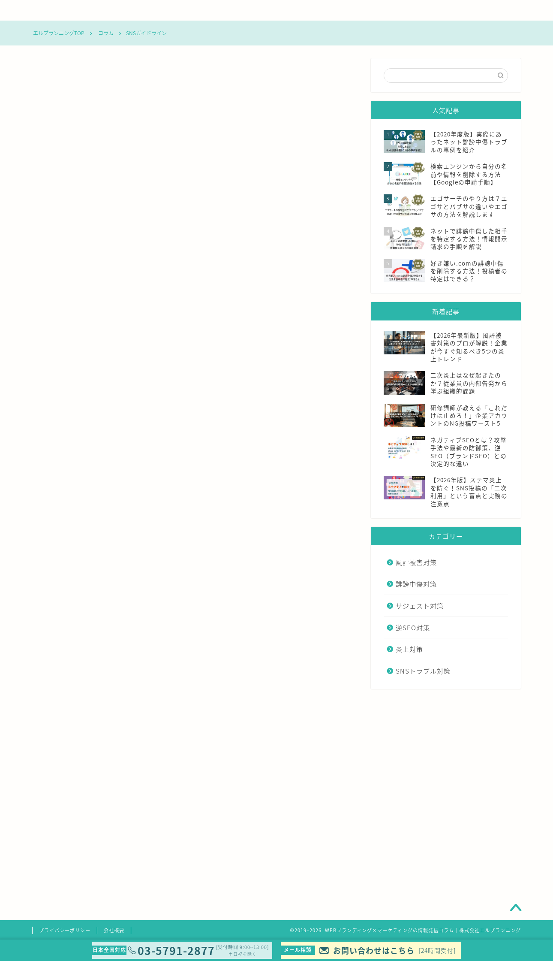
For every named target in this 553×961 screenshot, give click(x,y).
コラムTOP (66, 10)
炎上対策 (397, 10)
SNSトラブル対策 (463, 10)
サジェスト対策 (263, 10)
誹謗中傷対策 (198, 10)
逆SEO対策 (330, 10)
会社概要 (114, 930)
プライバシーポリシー (64, 930)
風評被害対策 (133, 10)
